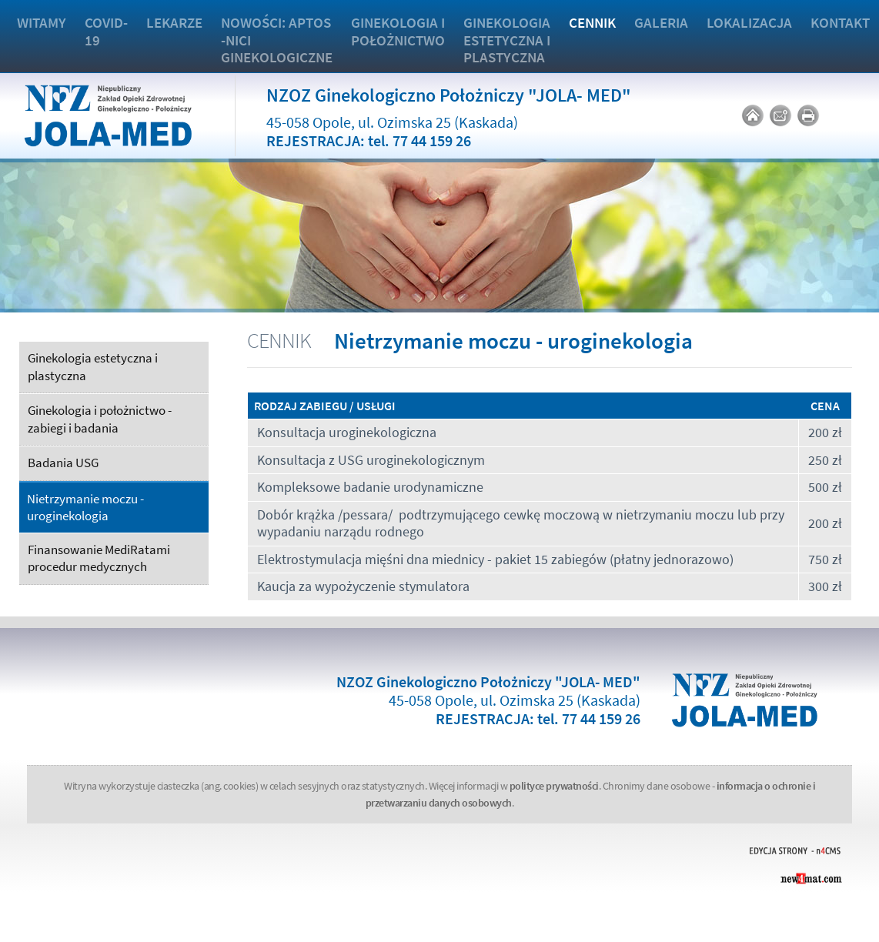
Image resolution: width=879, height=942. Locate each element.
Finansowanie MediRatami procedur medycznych (99, 558)
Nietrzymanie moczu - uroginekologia (85, 507)
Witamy (41, 22)
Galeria (661, 22)
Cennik (592, 22)
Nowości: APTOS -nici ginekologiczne (277, 39)
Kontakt (840, 22)
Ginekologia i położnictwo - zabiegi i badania (100, 419)
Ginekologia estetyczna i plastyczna (506, 39)
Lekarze (174, 22)
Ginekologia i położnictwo (398, 31)
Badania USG (63, 462)
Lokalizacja (749, 22)
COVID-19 (106, 31)
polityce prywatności (554, 786)
